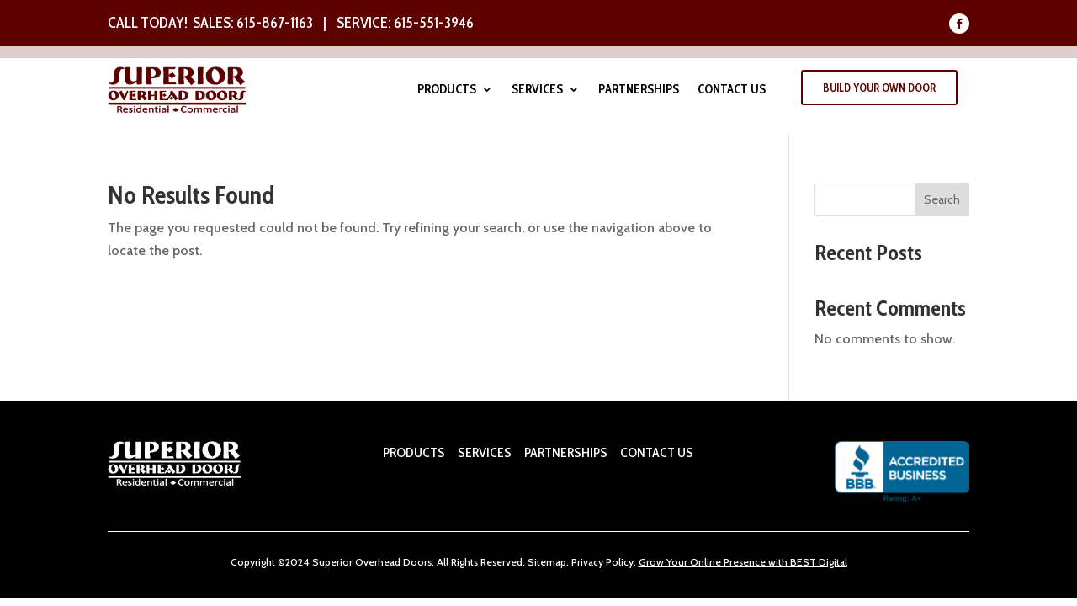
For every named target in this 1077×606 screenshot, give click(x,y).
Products (446, 90)
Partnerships (638, 90)
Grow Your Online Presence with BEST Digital (743, 562)
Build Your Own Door (879, 87)
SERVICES (485, 452)
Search (942, 199)
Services (537, 90)
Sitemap (547, 562)
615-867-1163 (274, 22)
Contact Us (732, 90)
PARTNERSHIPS (564, 452)
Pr (576, 562)
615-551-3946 (434, 22)
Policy (618, 562)
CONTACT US (656, 452)
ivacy (592, 562)
